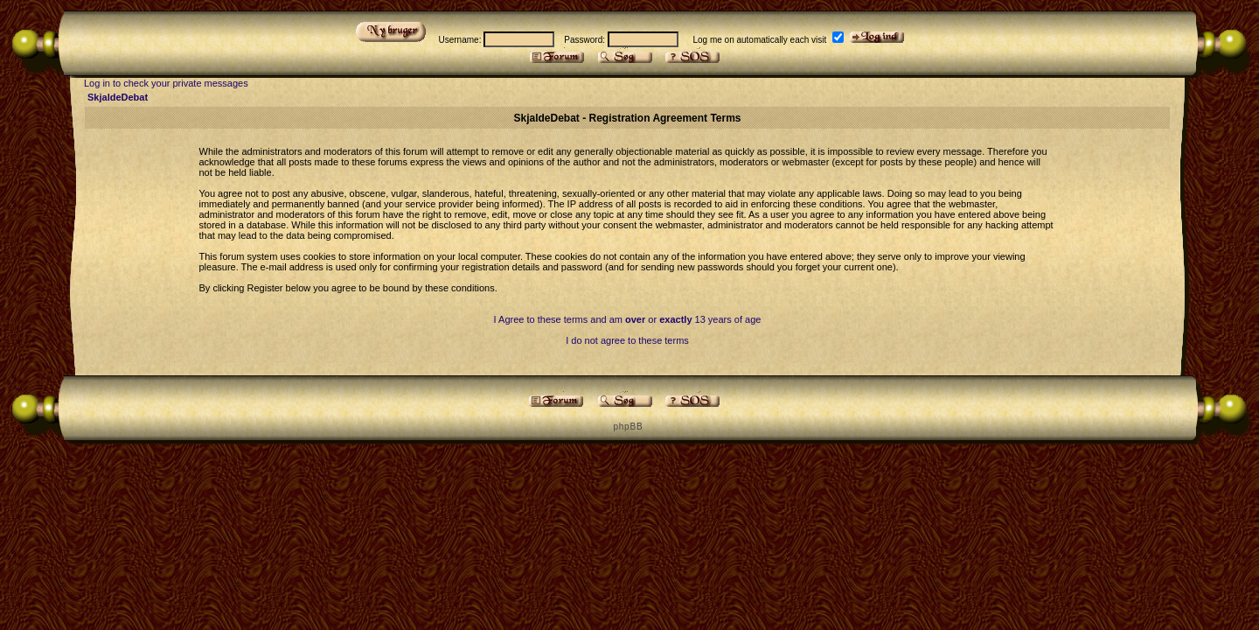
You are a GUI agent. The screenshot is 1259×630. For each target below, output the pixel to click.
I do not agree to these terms (627, 340)
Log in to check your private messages (166, 83)
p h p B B (627, 426)
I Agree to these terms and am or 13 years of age (628, 319)
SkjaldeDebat (117, 97)
